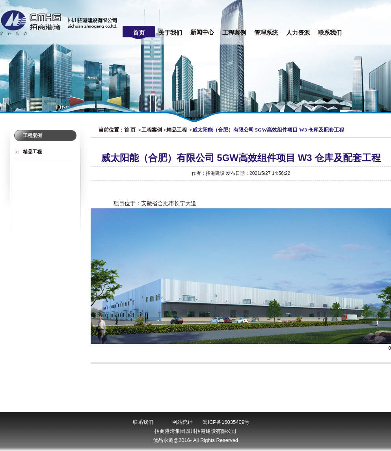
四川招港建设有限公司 (60, 22)
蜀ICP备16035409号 (226, 422)
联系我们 (330, 32)
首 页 (130, 130)
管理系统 (266, 32)
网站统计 (182, 422)
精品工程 (32, 151)
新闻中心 (202, 32)
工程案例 (234, 32)
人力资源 (298, 32)
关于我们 (170, 32)
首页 (139, 32)
